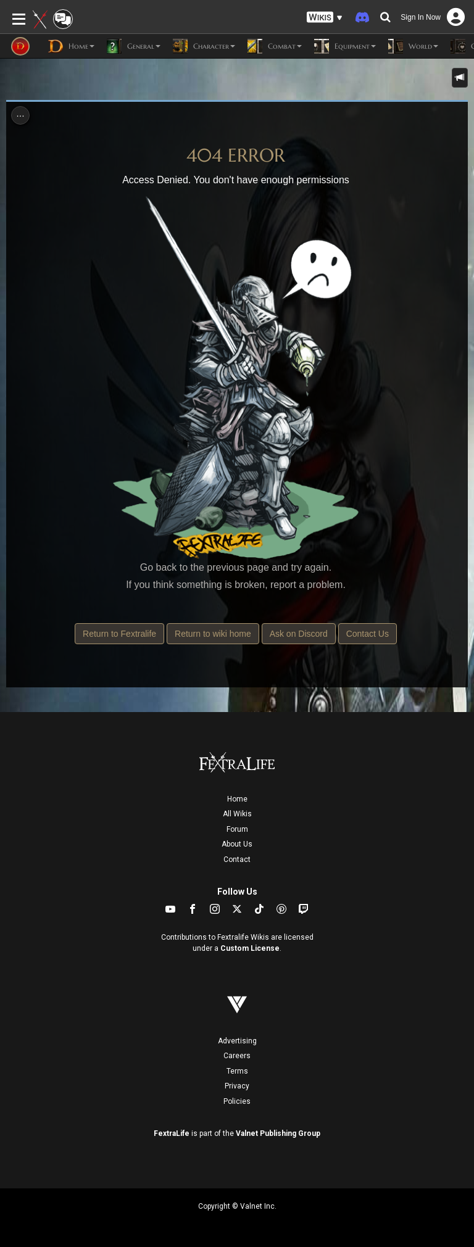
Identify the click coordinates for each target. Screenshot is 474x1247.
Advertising (237, 1041)
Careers (237, 1055)
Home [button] (71, 46)
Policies (237, 1101)
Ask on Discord (299, 634)
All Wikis (237, 814)
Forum (237, 829)
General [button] (133, 46)
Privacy (237, 1086)
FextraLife (171, 1133)
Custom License (250, 948)
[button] (325, 17)
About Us (237, 844)
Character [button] (204, 46)
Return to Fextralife (119, 634)
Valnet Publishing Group (278, 1133)
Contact (237, 859)
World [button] (413, 46)
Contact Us (367, 634)
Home (237, 799)
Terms (237, 1071)
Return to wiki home (213, 634)
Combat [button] (274, 46)
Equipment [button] (345, 46)
